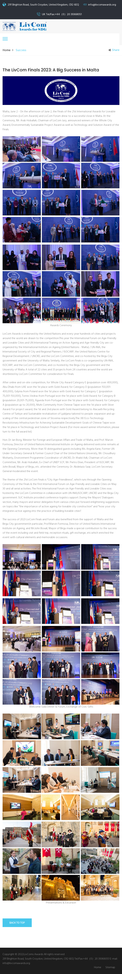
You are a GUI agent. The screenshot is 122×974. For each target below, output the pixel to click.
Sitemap (110, 968)
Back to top (17, 922)
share (114, 50)
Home (6, 50)
